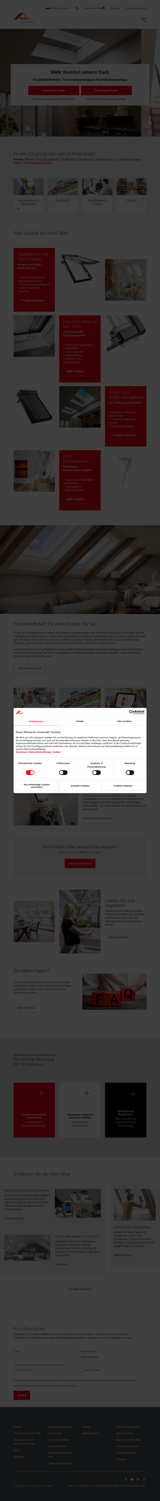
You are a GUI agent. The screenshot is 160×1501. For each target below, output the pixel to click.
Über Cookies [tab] (124, 721)
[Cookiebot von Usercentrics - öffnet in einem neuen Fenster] (131, 712)
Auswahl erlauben (79, 785)
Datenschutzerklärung (40, 752)
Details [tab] (80, 721)
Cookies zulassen (123, 785)
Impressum (21, 752)
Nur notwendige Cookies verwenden (37, 785)
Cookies (57, 752)
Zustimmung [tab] (35, 721)
